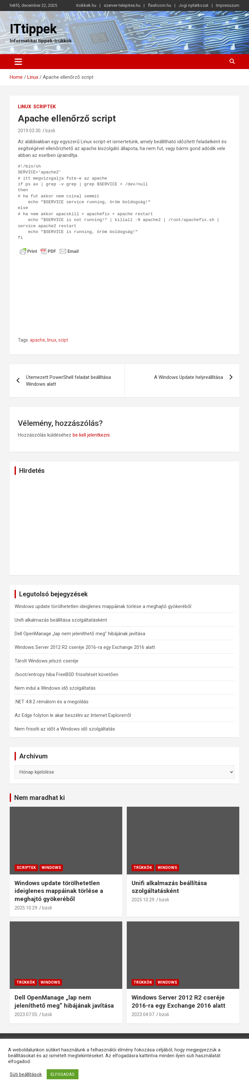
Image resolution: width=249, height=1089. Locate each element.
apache (37, 340)
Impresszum (227, 5)
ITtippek (33, 29)
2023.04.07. (143, 1014)
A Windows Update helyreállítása (188, 377)
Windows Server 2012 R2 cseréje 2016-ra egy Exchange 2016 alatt (85, 647)
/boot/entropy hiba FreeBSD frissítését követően (66, 674)
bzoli (50, 130)
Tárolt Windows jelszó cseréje (46, 661)
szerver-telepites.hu (122, 5)
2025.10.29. (26, 907)
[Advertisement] (124, 301)
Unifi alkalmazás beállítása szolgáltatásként (61, 620)
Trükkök (143, 867)
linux (51, 340)
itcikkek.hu (86, 5)
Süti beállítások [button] (26, 1074)
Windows (51, 867)
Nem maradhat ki (39, 798)
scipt (63, 340)
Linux (24, 106)
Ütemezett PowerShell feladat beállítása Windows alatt (68, 380)
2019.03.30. (30, 130)
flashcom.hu (159, 5)
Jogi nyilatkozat (193, 5)
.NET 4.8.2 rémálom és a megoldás (52, 702)
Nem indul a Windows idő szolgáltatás (55, 688)
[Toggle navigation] (18, 61)
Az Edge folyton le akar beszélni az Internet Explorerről (73, 715)
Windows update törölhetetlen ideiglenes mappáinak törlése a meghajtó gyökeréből (103, 606)
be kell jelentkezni (91, 435)
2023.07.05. (26, 1014)
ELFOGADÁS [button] (63, 1074)
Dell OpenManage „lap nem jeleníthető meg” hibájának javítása (80, 634)
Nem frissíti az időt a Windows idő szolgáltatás (65, 729)
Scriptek (44, 106)
